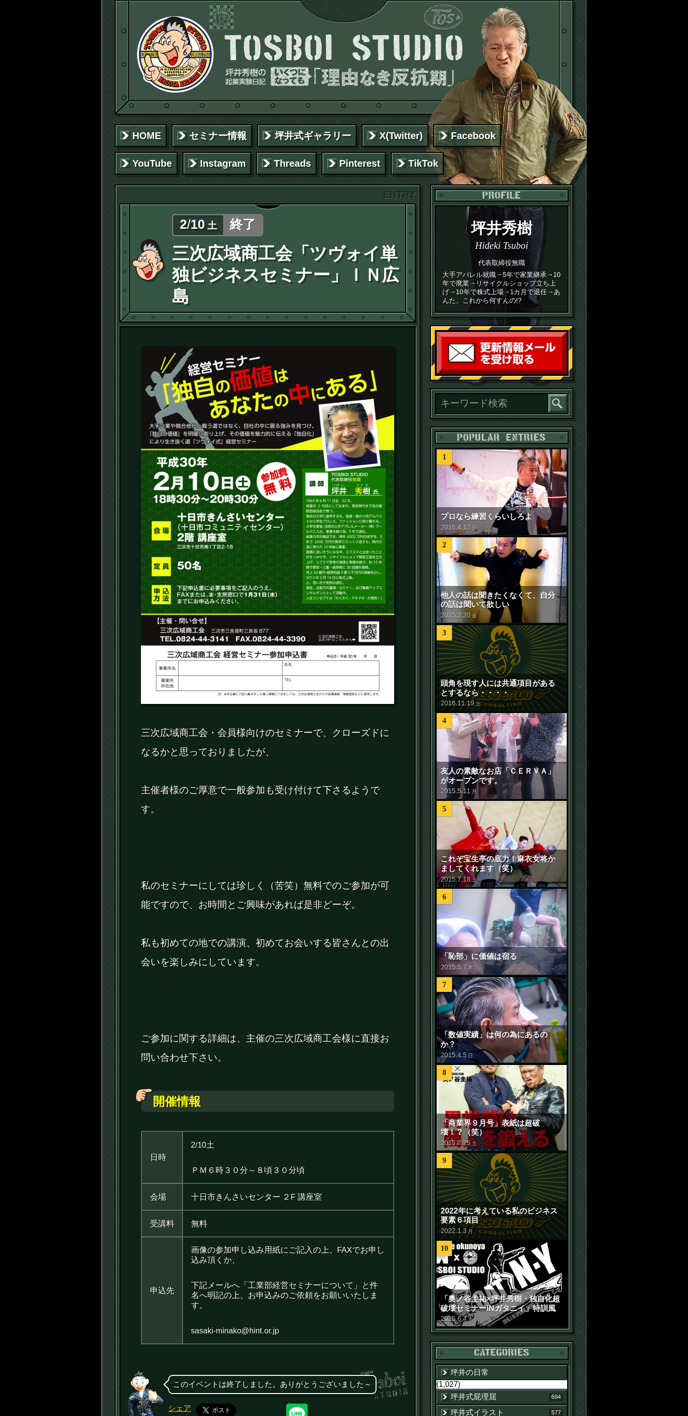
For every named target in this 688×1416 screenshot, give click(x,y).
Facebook (473, 135)
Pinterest (359, 163)
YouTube (152, 163)
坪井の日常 (470, 1372)
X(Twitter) (401, 135)
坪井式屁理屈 (507, 1397)
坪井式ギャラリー (313, 135)
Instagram (223, 163)
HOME (146, 135)
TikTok (423, 163)
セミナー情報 (218, 135)
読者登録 (564, 372)
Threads (292, 163)
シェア (179, 1408)
